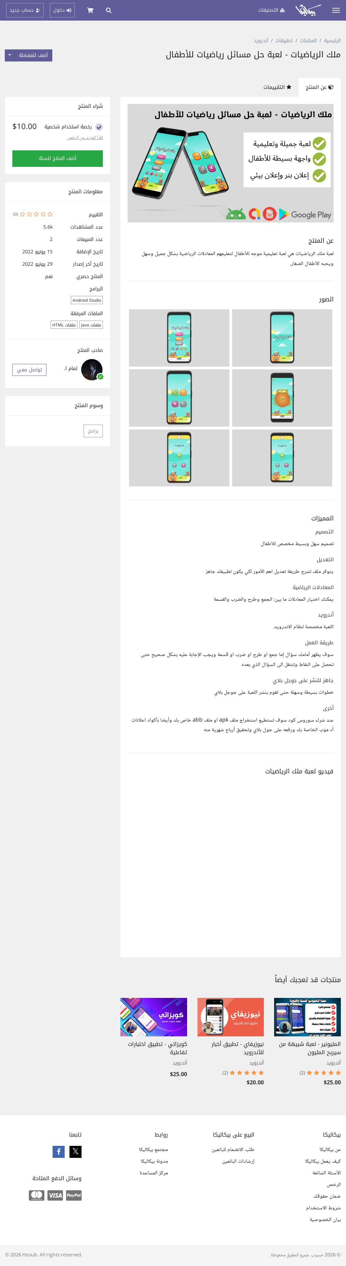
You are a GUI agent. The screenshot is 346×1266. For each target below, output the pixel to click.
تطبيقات (284, 40)
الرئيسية (332, 40)
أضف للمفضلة (33, 55)
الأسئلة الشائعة (326, 1173)
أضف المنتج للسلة (57, 158)
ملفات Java (91, 325)
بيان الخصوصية (325, 1219)
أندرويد (261, 40)
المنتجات (308, 40)
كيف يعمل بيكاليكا (323, 1161)
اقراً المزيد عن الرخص (85, 138)
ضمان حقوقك (327, 1196)
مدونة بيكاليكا (154, 1161)
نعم (49, 276)
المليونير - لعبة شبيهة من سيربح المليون (310, 1048)
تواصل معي (29, 370)
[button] (282, 338)
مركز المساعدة (154, 1173)
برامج (93, 431)
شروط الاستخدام (323, 1208)
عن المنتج (320, 87)
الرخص (334, 1184)
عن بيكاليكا (330, 1149)
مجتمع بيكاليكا (153, 1149)
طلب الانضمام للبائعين (233, 1149)
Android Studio (87, 300)
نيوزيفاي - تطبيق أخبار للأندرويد (238, 1048)
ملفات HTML (64, 325)
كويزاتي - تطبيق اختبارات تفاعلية (157, 1048)
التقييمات (277, 87)
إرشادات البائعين (238, 1161)
